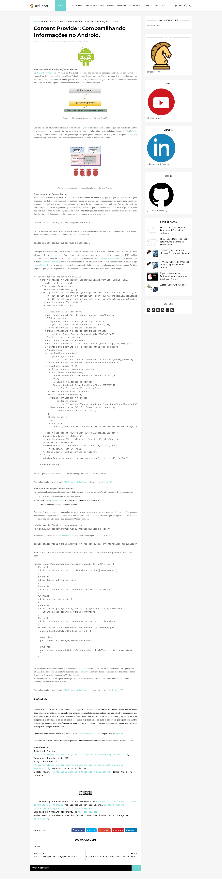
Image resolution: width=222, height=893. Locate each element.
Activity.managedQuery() (111, 258)
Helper (87, 668)
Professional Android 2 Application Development (81, 769)
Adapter (81, 671)
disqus (136, 863)
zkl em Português (95, 6)
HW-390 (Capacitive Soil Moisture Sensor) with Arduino (175, 252)
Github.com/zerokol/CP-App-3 (89, 733)
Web (147, 6)
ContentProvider (57, 501)
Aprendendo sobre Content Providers (69, 798)
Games (110, 6)
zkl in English (75, 6)
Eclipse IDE (107, 482)
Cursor (36, 265)
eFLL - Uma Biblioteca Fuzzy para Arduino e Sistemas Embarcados (174, 242)
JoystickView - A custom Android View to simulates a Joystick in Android (173, 276)
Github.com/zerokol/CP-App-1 (76, 482)
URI (102, 197)
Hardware (122, 6)
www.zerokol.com (88, 808)
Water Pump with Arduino (173, 285)
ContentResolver (47, 265)
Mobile (136, 6)
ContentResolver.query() (50, 262)
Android (44, 21)
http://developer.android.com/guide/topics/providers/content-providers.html (81, 753)
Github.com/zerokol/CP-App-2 (76, 690)
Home (60, 6)
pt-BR (60, 21)
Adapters (83, 128)
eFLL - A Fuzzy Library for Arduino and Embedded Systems (172, 230)
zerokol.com (41, 814)
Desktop (159, 6)
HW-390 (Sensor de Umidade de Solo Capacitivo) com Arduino (174, 265)
